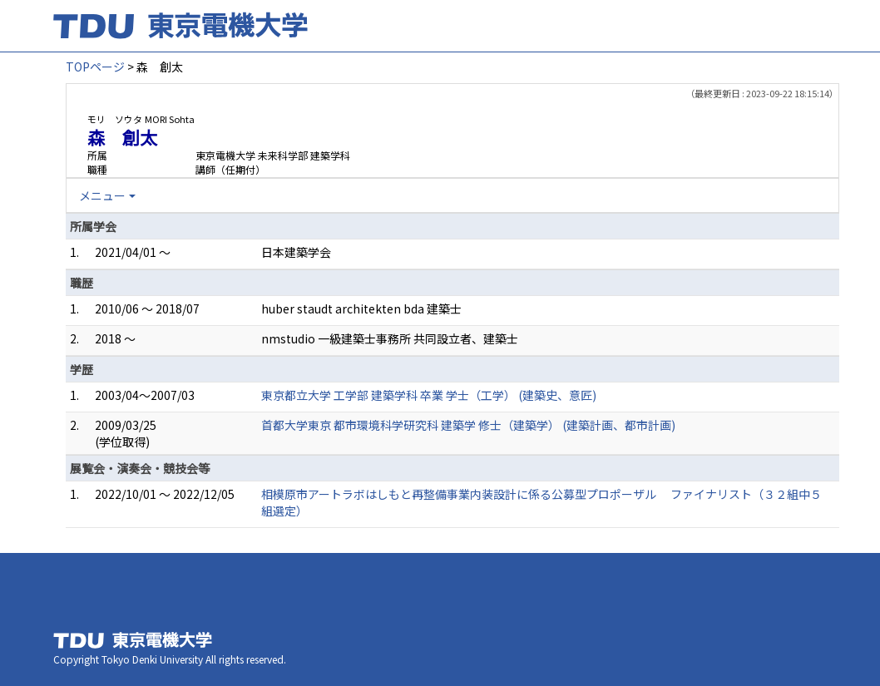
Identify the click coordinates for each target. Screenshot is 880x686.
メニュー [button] (102, 195)
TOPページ (95, 66)
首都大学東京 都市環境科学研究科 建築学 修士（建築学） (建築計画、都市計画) (468, 425)
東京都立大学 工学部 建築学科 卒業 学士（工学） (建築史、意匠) (428, 395)
